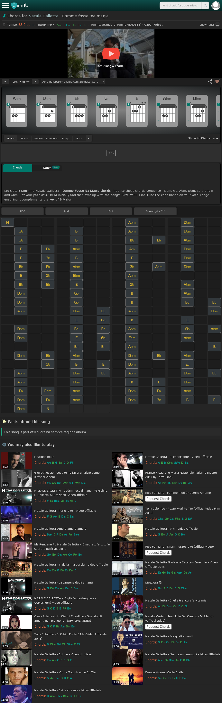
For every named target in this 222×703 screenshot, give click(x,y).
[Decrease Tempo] (5, 81)
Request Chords (158, 499)
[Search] (204, 5)
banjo (65, 138)
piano (24, 138)
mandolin (52, 138)
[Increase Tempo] (35, 81)
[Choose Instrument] (89, 138)
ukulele (38, 138)
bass (79, 138)
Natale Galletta (43, 15)
